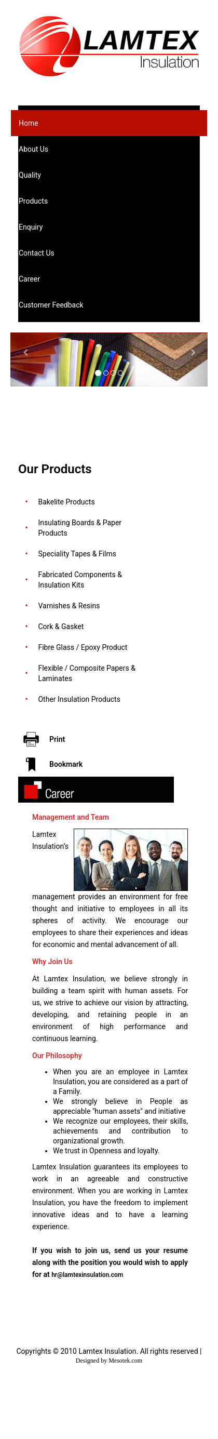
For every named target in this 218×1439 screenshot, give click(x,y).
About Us (33, 149)
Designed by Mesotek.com (109, 1360)
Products (33, 201)
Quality (30, 175)
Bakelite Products (66, 502)
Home (28, 123)
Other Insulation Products (79, 699)
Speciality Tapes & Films (77, 554)
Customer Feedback (51, 305)
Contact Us (37, 253)
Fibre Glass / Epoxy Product (82, 647)
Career (29, 279)
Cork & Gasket (61, 626)
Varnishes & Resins (69, 606)
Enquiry (31, 227)
